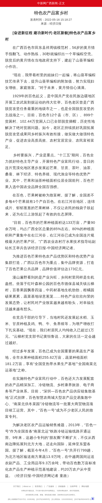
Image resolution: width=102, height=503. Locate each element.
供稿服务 (62, 486)
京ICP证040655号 (43, 499)
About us (27, 486)
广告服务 (50, 486)
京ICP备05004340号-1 (83, 499)
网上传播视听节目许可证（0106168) (21, 499)
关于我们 (17, 486)
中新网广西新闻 (47, 3)
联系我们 (38, 486)
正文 (62, 3)
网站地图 (85, 486)
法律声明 (73, 486)
